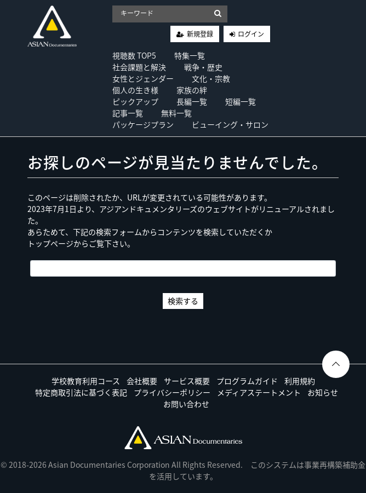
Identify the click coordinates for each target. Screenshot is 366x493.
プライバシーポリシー (172, 392)
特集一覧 (189, 55)
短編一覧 (240, 101)
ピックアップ (135, 101)
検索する (183, 300)
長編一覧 (191, 101)
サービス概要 (187, 380)
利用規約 (299, 380)
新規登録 (200, 34)
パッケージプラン (143, 124)
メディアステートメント (259, 392)
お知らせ (322, 392)
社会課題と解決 (139, 66)
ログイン (251, 34)
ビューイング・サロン (230, 124)
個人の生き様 (135, 89)
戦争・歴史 (203, 66)
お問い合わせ (186, 403)
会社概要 (142, 380)
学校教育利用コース (86, 380)
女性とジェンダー (143, 78)
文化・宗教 (211, 78)
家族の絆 (191, 89)
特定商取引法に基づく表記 (81, 392)
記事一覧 (127, 112)
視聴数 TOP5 (134, 55)
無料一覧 (176, 112)
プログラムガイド (247, 380)
